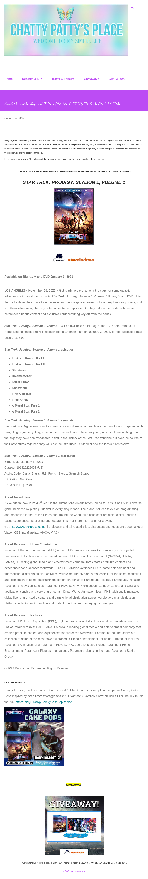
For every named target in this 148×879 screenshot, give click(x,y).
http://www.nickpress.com (27, 526)
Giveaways (91, 78)
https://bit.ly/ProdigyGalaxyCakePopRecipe (44, 702)
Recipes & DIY (32, 78)
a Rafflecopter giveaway (74, 871)
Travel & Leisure (63, 78)
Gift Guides (117, 78)
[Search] (132, 6)
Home (8, 78)
